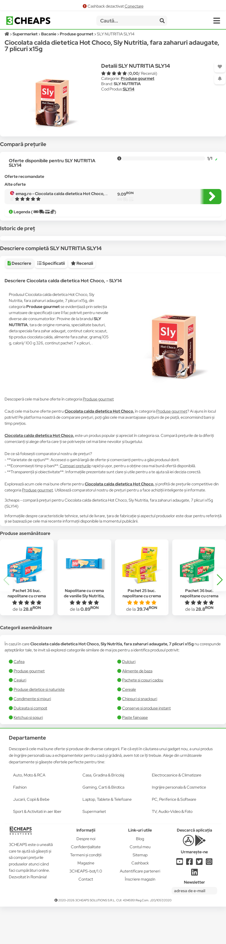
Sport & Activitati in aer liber (37, 849)
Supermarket (94, 849)
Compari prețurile (75, 503)
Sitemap (140, 892)
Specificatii (51, 300)
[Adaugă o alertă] (219, 78)
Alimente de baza (137, 708)
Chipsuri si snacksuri (139, 736)
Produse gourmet (137, 78)
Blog (140, 876)
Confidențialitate (86, 884)
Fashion (20, 824)
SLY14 (128, 89)
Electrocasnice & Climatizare (176, 812)
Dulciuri (128, 699)
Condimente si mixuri (32, 736)
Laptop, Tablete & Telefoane (107, 836)
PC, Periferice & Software (174, 836)
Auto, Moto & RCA (29, 812)
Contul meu (140, 884)
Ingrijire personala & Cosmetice (179, 824)
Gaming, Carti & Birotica (103, 824)
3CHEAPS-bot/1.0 (85, 908)
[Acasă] (7, 34)
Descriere (19, 300)
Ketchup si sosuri (28, 755)
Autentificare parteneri (140, 908)
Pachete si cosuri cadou (142, 717)
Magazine (85, 900)
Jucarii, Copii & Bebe (31, 836)
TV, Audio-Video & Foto (172, 849)
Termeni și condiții (85, 892)
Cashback (140, 900)
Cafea (19, 699)
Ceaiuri (20, 717)
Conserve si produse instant (146, 745)
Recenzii (82, 300)
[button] (219, 617)
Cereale (129, 726)
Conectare (134, 6)
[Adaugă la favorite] (219, 67)
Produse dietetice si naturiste (39, 726)
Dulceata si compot (30, 745)
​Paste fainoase (135, 755)
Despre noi (85, 876)
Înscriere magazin (140, 916)
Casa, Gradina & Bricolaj (103, 812)
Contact (85, 916)
